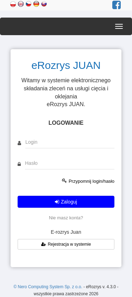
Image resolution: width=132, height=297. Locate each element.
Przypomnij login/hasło (91, 181)
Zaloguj (66, 202)
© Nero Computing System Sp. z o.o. (48, 286)
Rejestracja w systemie (66, 244)
